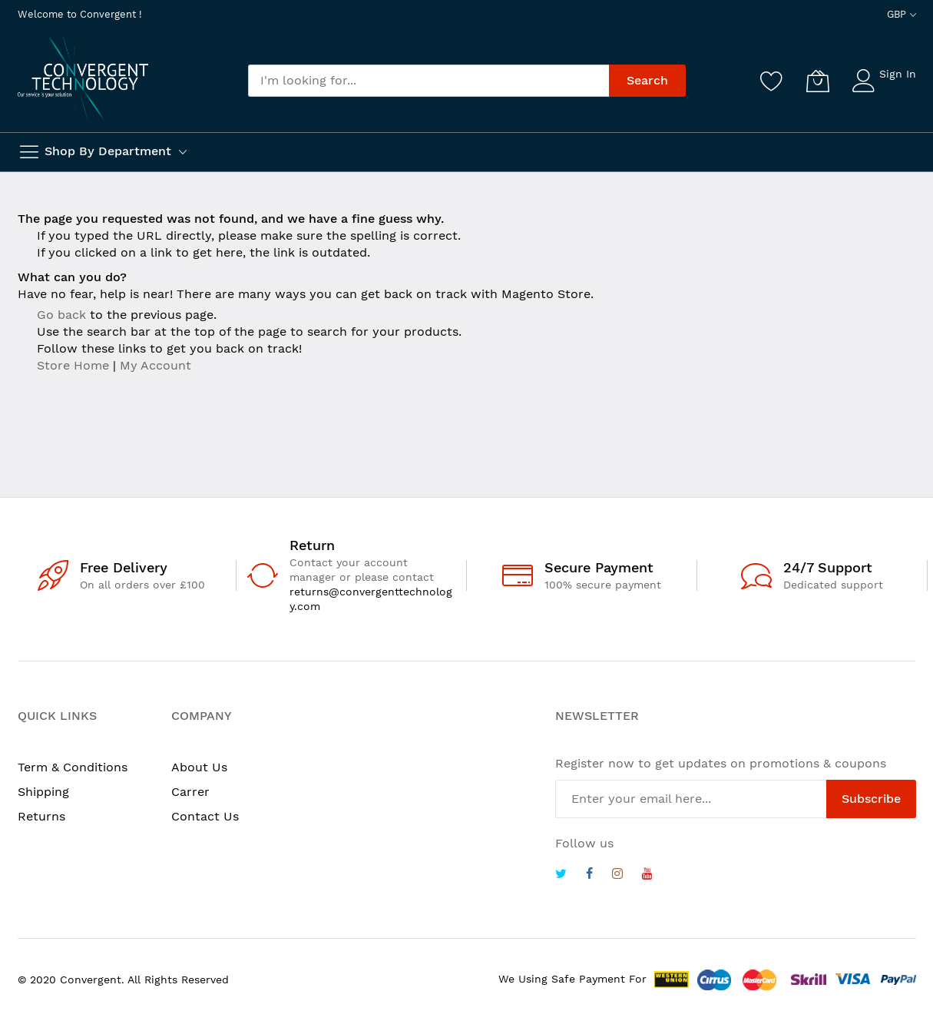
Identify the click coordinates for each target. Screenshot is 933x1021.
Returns (41, 816)
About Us (199, 767)
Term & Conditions (72, 767)
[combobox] (428, 81)
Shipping (43, 791)
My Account (155, 365)
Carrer (190, 791)
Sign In (897, 74)
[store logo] (83, 79)
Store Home (73, 365)
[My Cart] (817, 81)
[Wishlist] (771, 81)
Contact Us (205, 816)
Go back (61, 314)
